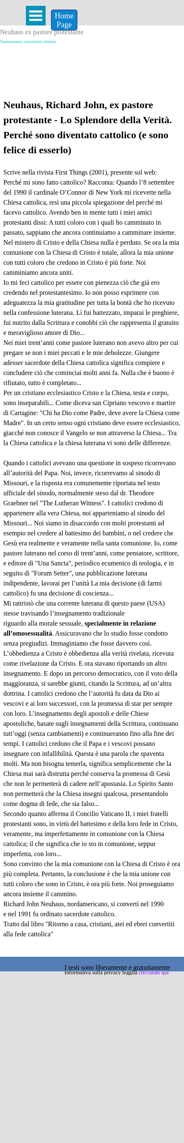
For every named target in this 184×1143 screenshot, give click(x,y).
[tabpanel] (92, 525)
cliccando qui (154, 972)
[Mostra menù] (36, 15)
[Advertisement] (92, 57)
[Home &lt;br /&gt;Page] (64, 20)
